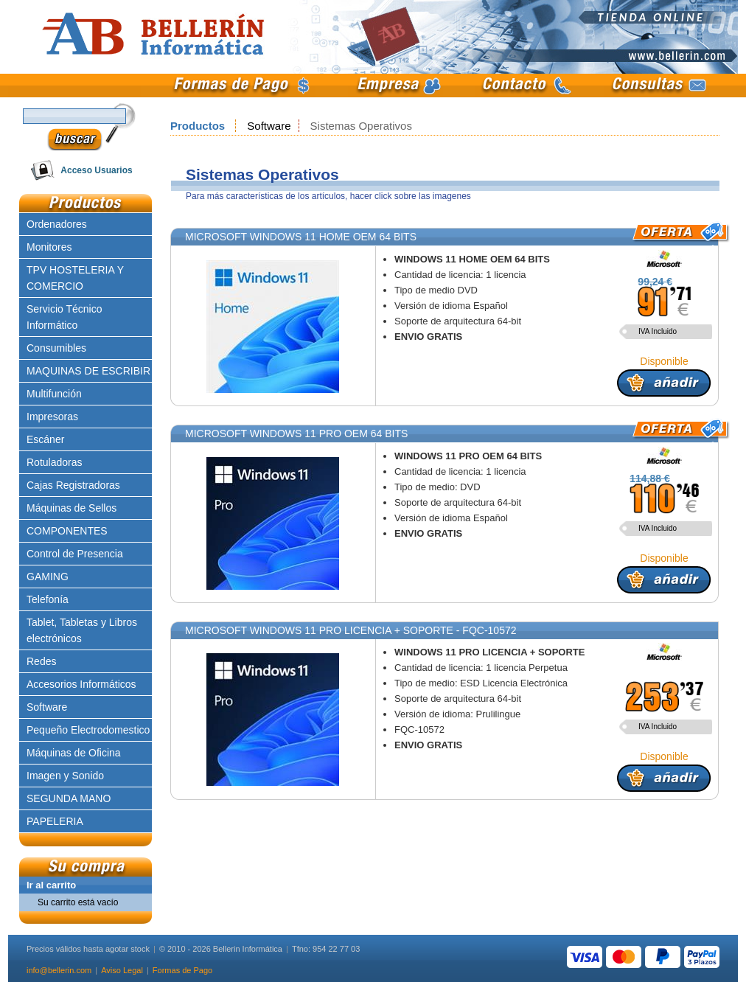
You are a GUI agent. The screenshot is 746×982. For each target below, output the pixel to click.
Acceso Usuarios (96, 170)
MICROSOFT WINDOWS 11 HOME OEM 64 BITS (300, 237)
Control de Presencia (75, 554)
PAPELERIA (55, 821)
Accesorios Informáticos (81, 684)
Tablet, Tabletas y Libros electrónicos (82, 630)
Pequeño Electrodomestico (88, 730)
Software (268, 125)
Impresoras (52, 416)
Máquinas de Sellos (71, 508)
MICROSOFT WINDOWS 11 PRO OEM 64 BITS (296, 433)
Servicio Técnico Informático (64, 317)
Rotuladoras (55, 462)
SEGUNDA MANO (69, 798)
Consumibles (56, 348)
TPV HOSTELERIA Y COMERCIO (75, 278)
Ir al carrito (51, 885)
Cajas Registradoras (73, 485)
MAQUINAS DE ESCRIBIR (88, 371)
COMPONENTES (67, 531)
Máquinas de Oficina (74, 753)
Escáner (45, 439)
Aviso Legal (122, 970)
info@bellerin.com (59, 970)
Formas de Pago (182, 970)
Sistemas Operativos (361, 125)
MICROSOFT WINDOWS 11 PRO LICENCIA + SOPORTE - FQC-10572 (351, 630)
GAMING (48, 576)
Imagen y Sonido (65, 775)
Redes (41, 661)
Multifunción (54, 394)
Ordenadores (57, 224)
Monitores (49, 247)
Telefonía (48, 599)
